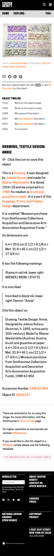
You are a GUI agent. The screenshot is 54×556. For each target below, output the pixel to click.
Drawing (19, 173)
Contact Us (36, 483)
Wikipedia (8, 445)
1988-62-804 (38, 388)
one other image (19, 63)
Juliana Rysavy (16, 178)
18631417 (22, 395)
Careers (34, 499)
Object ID (8, 395)
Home (5, 13)
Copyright (35, 514)
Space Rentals (37, 486)
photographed (26, 119)
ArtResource (19, 433)
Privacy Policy (9, 490)
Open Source (9, 520)
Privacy (34, 517)
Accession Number (15, 388)
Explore (20, 13)
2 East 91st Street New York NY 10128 (40, 531)
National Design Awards (12, 516)
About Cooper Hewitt (37, 479)
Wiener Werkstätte (15, 182)
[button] (50, 5)
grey (38, 85)
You (49, 13)
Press (32, 502)
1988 (6, 192)
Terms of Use (27, 421)
